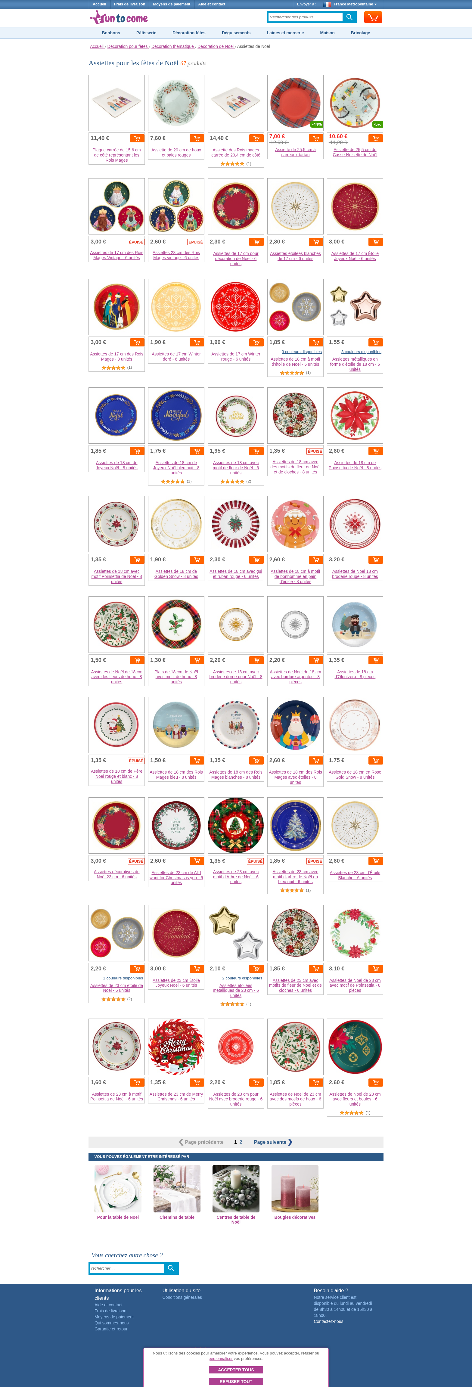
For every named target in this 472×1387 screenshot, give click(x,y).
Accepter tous (236, 1369)
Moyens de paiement (171, 4)
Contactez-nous (328, 1321)
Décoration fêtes (189, 32)
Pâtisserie (146, 32)
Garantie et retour (111, 1328)
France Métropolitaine (350, 4)
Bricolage (360, 32)
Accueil (99, 4)
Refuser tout (236, 1381)
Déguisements (236, 32)
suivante (273, 1142)
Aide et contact (211, 4)
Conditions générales (182, 1297)
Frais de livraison (129, 4)
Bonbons (111, 32)
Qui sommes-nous (112, 1322)
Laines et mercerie (285, 32)
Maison (327, 32)
